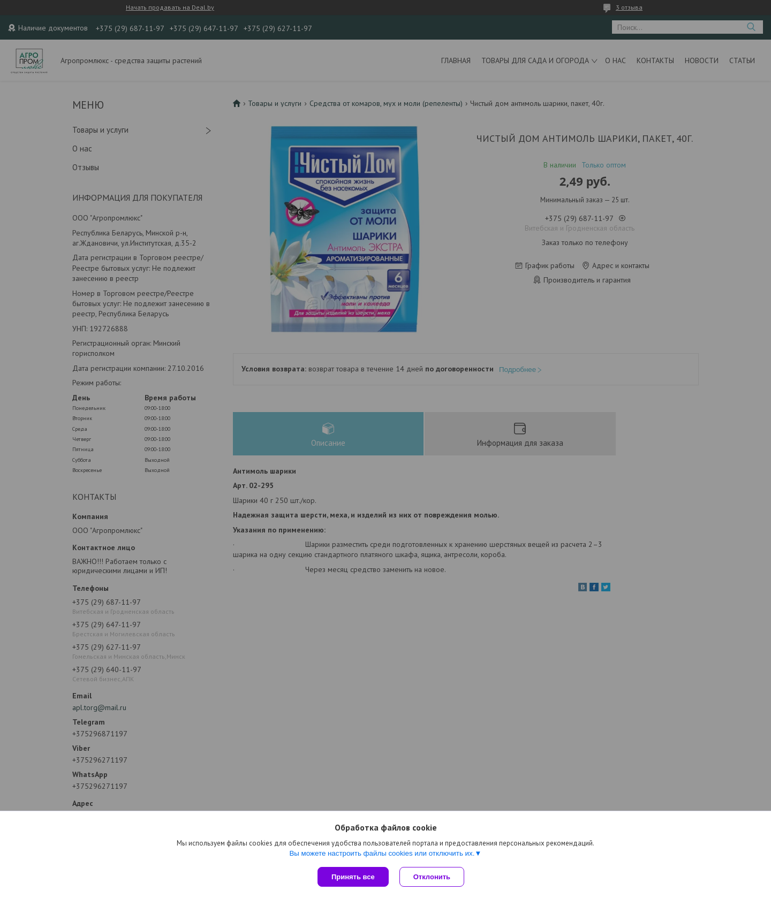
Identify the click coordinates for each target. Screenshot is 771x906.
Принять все (353, 877)
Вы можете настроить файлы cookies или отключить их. (381, 853)
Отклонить (431, 877)
